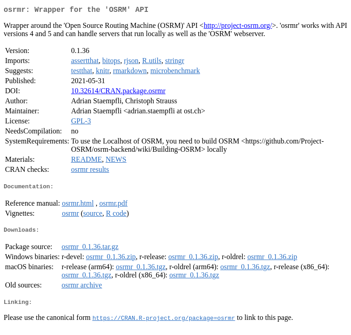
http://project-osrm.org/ (238, 27)
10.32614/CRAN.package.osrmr (118, 92)
